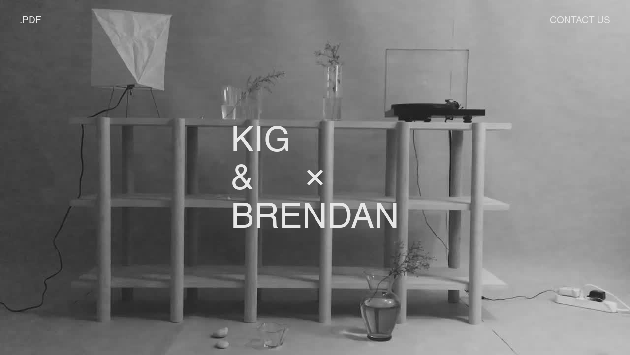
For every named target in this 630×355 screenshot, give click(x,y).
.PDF (30, 19)
